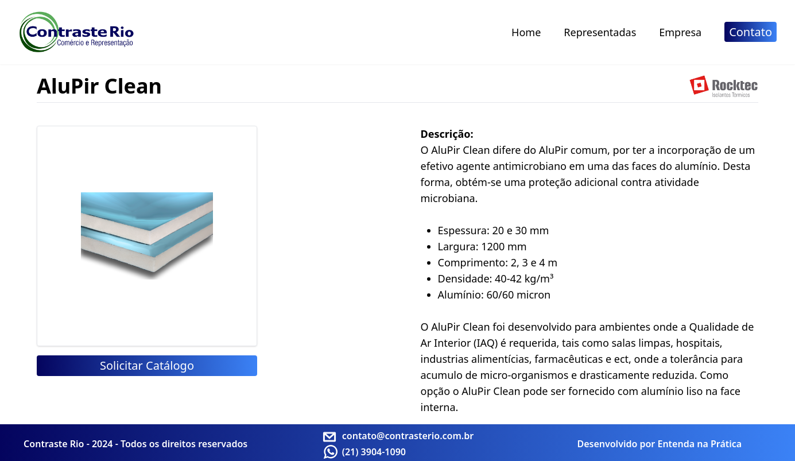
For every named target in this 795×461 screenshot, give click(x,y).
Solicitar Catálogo (147, 365)
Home (526, 32)
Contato (750, 32)
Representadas (600, 32)
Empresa (680, 32)
